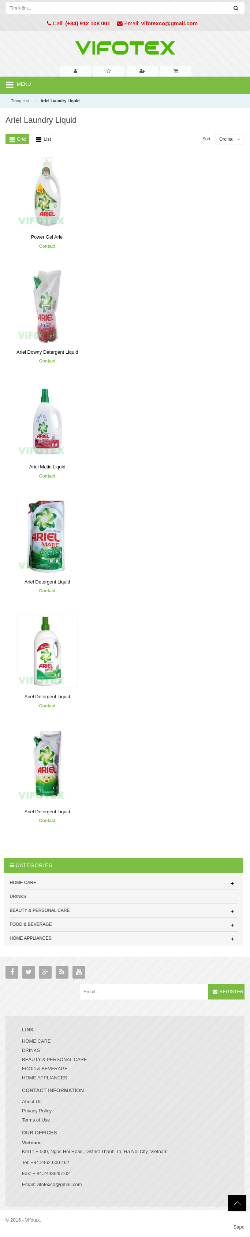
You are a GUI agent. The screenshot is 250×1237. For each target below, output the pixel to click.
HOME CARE (36, 1041)
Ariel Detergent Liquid (47, 582)
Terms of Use (36, 1120)
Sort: (207, 138)
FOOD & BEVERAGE (45, 1068)
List (47, 139)
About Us (31, 1101)
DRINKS (31, 1050)
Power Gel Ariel (47, 237)
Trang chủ (20, 101)
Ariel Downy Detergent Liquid (47, 352)
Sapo (239, 1227)
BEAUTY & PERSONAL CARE (54, 1059)
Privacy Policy (37, 1110)
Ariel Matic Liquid (47, 467)
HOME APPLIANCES (44, 1077)
